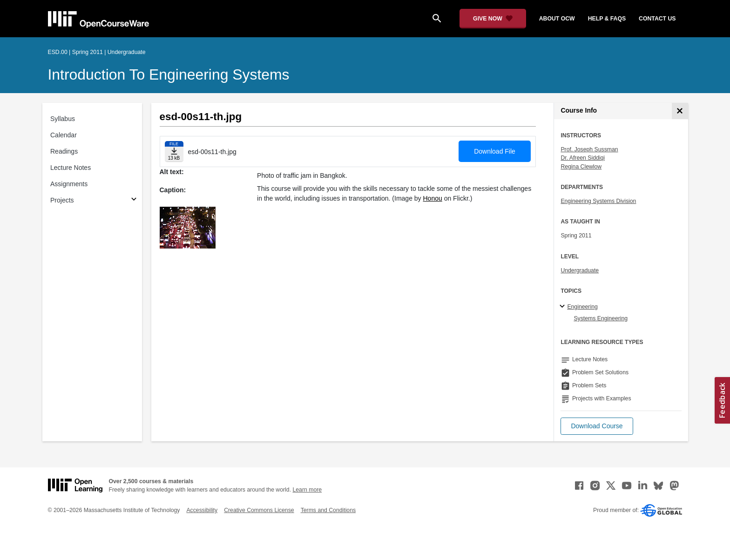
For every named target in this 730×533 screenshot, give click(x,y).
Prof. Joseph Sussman (589, 149)
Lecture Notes (70, 167)
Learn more (307, 489)
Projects (62, 200)
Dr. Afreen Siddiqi (583, 158)
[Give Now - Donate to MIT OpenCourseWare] (493, 18)
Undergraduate (580, 270)
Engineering (582, 307)
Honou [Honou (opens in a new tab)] (432, 198)
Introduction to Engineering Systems (169, 74)
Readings (64, 151)
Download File (494, 151)
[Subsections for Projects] (134, 200)
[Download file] (174, 151)
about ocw (557, 18)
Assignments (69, 184)
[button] (597, 426)
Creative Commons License (259, 510)
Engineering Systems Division (598, 201)
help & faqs (607, 18)
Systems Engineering (601, 318)
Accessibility (201, 510)
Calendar (63, 135)
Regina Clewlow (581, 166)
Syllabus (62, 118)
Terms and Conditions (328, 510)
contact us (657, 18)
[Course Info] (680, 111)
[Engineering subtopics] (563, 307)
